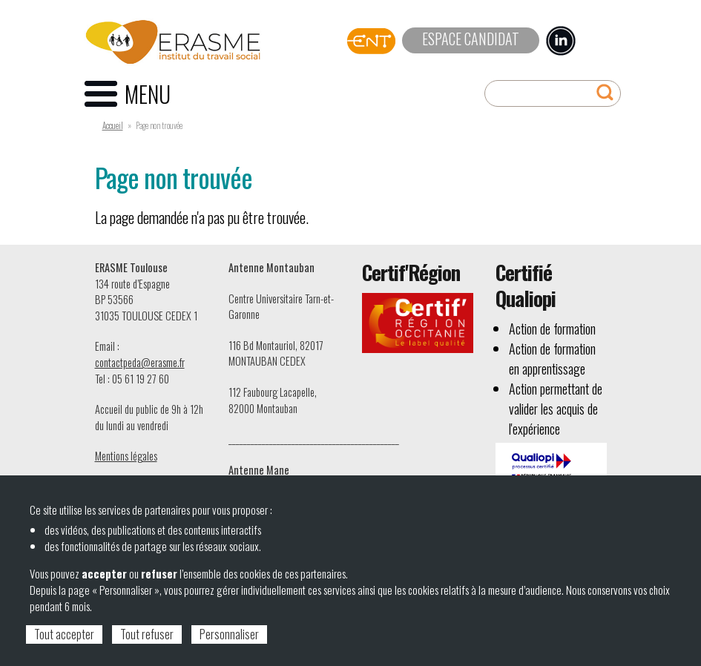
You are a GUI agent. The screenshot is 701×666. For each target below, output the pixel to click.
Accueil (112, 125)
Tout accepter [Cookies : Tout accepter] (64, 634)
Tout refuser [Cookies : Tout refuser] (147, 634)
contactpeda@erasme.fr (140, 362)
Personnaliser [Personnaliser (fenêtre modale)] (229, 634)
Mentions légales (126, 456)
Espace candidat (470, 38)
